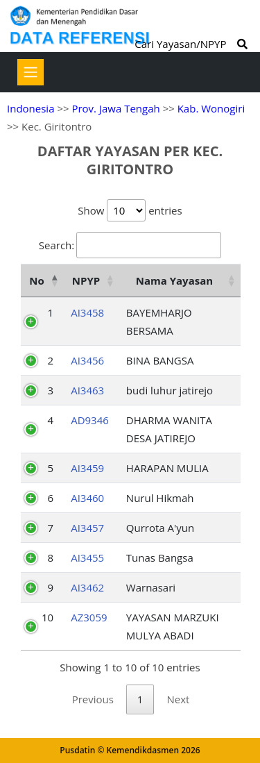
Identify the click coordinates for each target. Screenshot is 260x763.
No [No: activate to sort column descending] (36, 280)
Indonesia (30, 108)
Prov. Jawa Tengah (115, 108)
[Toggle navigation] (30, 72)
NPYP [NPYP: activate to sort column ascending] (86, 280)
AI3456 (87, 360)
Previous (93, 699)
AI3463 (87, 390)
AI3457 (87, 528)
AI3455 (87, 557)
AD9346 (90, 420)
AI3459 (87, 468)
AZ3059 (89, 617)
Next (177, 699)
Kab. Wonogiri (211, 108)
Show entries (130, 210)
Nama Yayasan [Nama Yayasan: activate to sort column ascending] (174, 280)
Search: (130, 245)
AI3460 (87, 498)
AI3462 (87, 587)
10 (47, 617)
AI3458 (87, 312)
